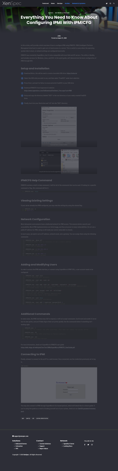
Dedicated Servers (21, 457)
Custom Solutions (45, 457)
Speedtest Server (69, 457)
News (53, 3)
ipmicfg (28, 432)
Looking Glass (68, 460)
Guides (67, 3)
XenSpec (26, 468)
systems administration (42, 432)
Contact (39, 454)
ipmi (23, 432)
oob (33, 432)
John (59, 36)
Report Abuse (44, 462)
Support (42, 460)
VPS (17, 462)
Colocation (19, 460)
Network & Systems (78, 3)
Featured (45, 3)
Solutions (16, 454)
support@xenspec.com (20, 450)
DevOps (59, 3)
